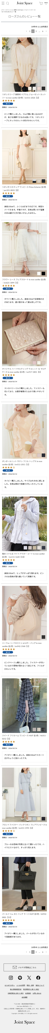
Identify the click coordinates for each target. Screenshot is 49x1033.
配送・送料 (30, 985)
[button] (26, 31)
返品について (40, 985)
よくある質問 (20, 985)
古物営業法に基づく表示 (16, 993)
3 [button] (36, 31)
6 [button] (42, 31)
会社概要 (24, 997)
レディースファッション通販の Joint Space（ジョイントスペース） (18, 10)
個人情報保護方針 (16, 989)
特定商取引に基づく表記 (31, 989)
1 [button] (29, 31)
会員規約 (28, 993)
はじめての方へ (10, 985)
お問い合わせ (37, 993)
